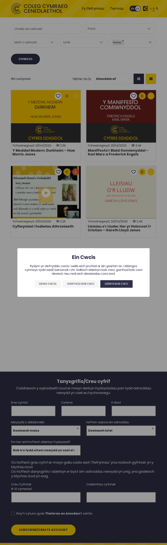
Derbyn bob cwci (116, 284)
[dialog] (83, 272)
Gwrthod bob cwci (80, 284)
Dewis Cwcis (47, 284)
